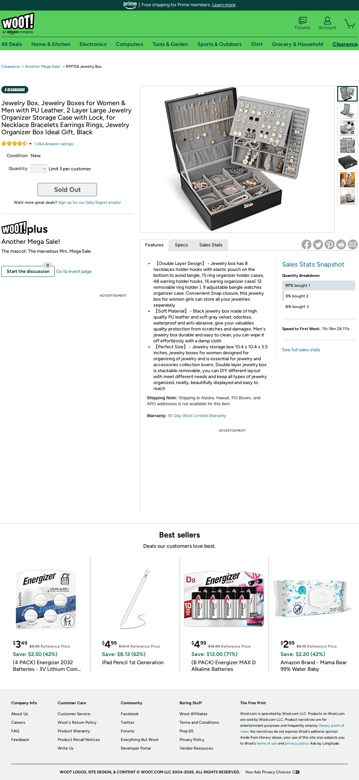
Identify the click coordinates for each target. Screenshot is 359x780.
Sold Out (67, 190)
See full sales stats (301, 350)
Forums (302, 23)
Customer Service (74, 714)
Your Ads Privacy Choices (268, 772)
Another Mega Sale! (43, 66)
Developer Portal (136, 748)
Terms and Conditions (199, 722)
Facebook (130, 714)
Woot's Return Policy (77, 722)
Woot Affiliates (194, 714)
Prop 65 (186, 731)
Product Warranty (74, 731)
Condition (17, 155)
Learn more (224, 5)
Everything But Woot (140, 739)
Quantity (18, 168)
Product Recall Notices (79, 739)
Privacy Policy (192, 739)
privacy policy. (297, 743)
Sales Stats (210, 245)
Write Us (66, 748)
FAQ (15, 731)
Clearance (10, 66)
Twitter (127, 722)
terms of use (267, 743)
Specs (181, 245)
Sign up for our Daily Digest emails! (89, 202)
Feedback (20, 739)
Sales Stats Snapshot (313, 264)
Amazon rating (53, 144)
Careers (18, 722)
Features (154, 245)
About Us (19, 714)
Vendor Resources (196, 748)
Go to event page (74, 271)
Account (327, 23)
